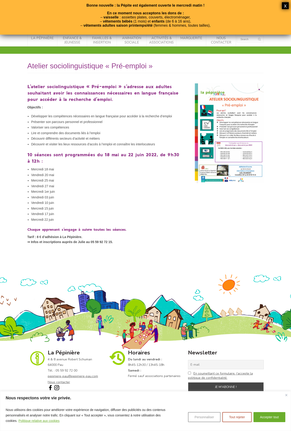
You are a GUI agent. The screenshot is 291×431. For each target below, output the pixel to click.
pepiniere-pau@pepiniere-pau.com (73, 376)
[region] (145, 411)
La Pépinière (42, 38)
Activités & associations (161, 40)
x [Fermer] (285, 6)
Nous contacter (221, 40)
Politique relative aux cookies (39, 421)
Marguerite (191, 38)
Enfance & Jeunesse (72, 40)
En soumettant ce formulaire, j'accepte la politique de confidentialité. (220, 375)
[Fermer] (286, 395)
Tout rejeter (237, 417)
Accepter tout (269, 417)
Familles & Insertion (102, 40)
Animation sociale (131, 40)
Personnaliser (204, 417)
